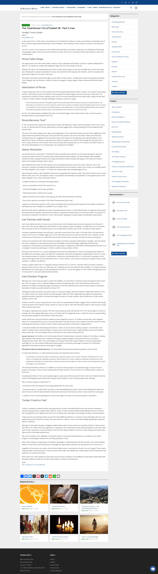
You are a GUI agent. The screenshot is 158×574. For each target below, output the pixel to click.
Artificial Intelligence (118, 119)
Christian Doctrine (117, 34)
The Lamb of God (122, 213)
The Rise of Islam (117, 174)
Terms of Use (54, 570)
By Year (48, 19)
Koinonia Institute (110, 9)
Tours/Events (73, 9)
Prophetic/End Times (118, 79)
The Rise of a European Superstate (123, 169)
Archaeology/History (118, 24)
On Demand (84, 9)
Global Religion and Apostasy (121, 144)
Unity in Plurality (122, 221)
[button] (153, 569)
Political (114, 74)
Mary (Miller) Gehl (47, 27)
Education (115, 129)
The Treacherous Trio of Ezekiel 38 (33, 467)
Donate (99, 9)
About (49, 9)
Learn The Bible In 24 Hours (120, 59)
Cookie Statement (56, 573)
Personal (114, 69)
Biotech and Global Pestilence (121, 124)
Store (93, 9)
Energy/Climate (116, 134)
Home (43, 9)
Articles (41, 19)
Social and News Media (119, 149)
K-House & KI (116, 54)
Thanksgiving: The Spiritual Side (125, 246)
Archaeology (116, 114)
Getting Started (117, 49)
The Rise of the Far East (119, 179)
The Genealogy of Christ (124, 237)
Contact (52, 564)
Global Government (118, 139)
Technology (115, 154)
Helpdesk (122, 9)
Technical (115, 84)
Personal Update (60, 9)
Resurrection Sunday (123, 205)
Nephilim (114, 64)
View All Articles (119, 95)
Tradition (115, 89)
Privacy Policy (54, 567)
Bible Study (26, 27)
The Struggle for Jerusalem (120, 184)
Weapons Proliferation (119, 189)
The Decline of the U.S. (119, 159)
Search (52, 561)
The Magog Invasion (118, 164)
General (114, 44)
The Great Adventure (123, 229)
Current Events (116, 39)
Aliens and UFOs (117, 109)
